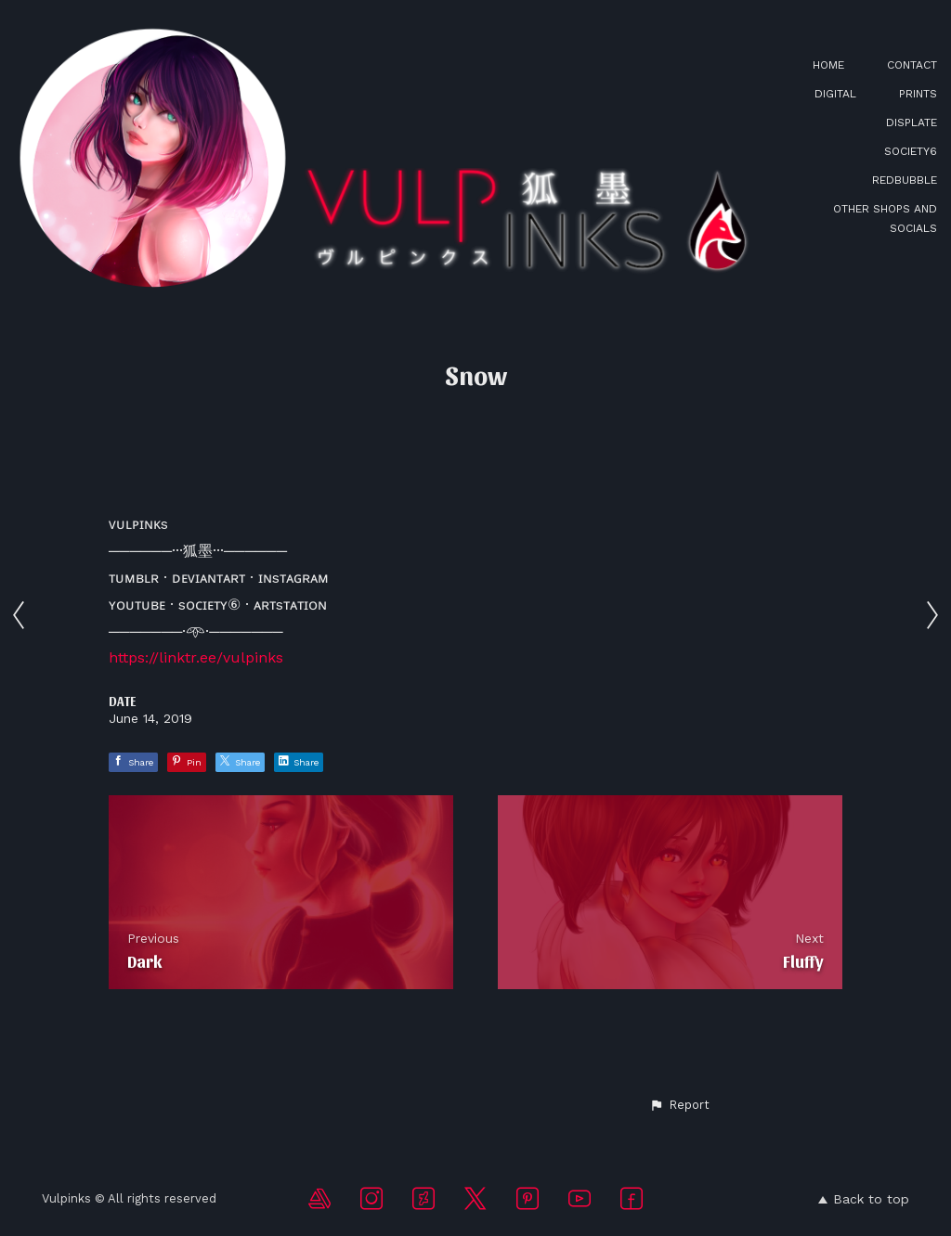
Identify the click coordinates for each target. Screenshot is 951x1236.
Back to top (863, 1198)
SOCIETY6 (910, 151)
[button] (679, 1105)
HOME (828, 64)
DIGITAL (835, 93)
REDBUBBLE (904, 180)
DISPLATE (911, 122)
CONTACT (912, 64)
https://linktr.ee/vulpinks (196, 657)
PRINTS (918, 93)
